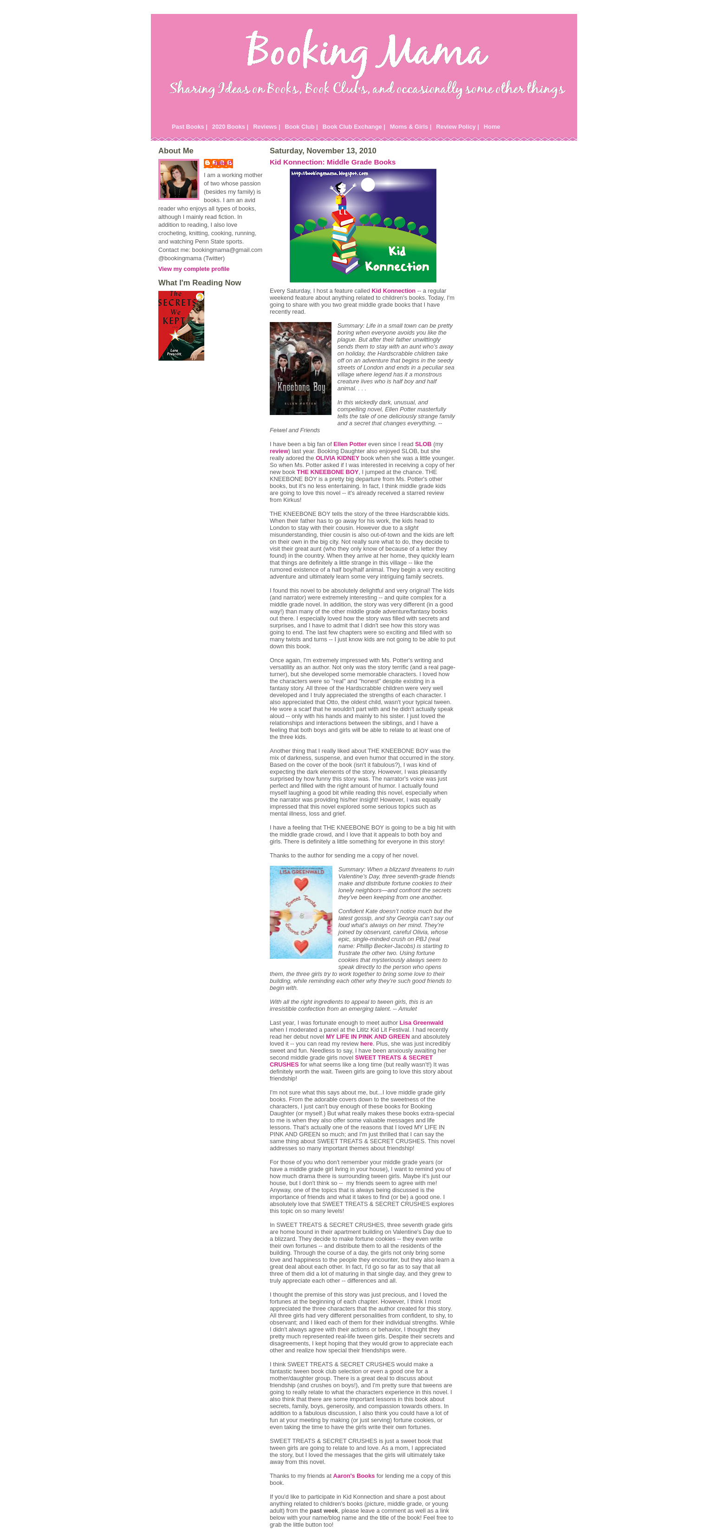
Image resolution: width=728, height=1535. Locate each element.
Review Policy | (457, 126)
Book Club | (301, 126)
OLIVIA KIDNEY (337, 458)
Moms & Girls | (411, 126)
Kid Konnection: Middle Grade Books (333, 162)
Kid (394, 290)
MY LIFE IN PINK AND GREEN (368, 1036)
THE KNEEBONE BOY (327, 471)
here (366, 1043)
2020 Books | (230, 126)
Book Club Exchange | (354, 126)
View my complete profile (193, 268)
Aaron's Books (354, 1475)
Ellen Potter (349, 444)
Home (492, 126)
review (279, 451)
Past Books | (190, 126)
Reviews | (266, 126)
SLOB (423, 444)
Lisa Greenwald (422, 1022)
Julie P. (223, 162)
